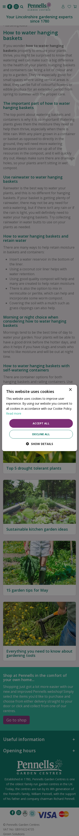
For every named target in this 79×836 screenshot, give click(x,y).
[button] (39, 444)
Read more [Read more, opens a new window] (13, 413)
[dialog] (39, 418)
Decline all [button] (41, 434)
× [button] (70, 389)
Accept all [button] (41, 423)
